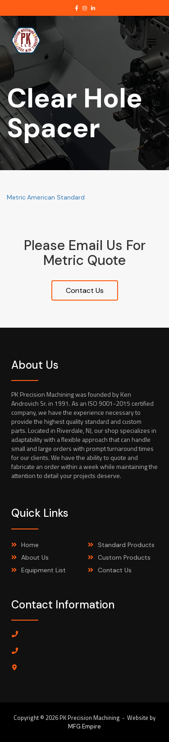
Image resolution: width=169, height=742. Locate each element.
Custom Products (124, 557)
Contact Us (85, 290)
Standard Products (126, 545)
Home (30, 545)
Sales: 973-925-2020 (54, 635)
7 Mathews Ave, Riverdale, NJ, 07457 (75, 668)
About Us (35, 557)
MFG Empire (84, 726)
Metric (16, 197)
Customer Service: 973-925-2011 (71, 651)
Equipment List (43, 570)
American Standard (56, 197)
